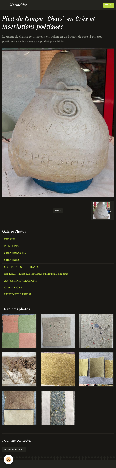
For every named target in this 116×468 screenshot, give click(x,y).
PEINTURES (11, 246)
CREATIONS (12, 260)
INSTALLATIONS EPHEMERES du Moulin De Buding (36, 274)
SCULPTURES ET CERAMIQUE (23, 267)
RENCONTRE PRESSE (18, 294)
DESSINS (9, 239)
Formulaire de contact (14, 449)
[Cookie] (8, 459)
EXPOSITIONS (13, 287)
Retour (58, 210)
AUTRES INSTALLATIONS (20, 281)
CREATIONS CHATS (16, 253)
